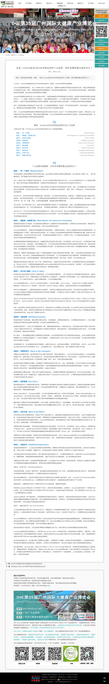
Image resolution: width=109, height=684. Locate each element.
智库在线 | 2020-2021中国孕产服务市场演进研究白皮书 (28, 566)
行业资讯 (21, 55)
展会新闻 (102, 53)
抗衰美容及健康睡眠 (27, 637)
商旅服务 (60, 3)
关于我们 (91, 3)
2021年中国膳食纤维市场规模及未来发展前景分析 (26, 563)
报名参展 (102, 16)
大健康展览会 (61, 677)
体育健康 (17, 639)
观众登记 (102, 20)
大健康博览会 (52, 677)
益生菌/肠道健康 (49, 637)
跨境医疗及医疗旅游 (64, 637)
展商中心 (39, 3)
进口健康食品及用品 (52, 634)
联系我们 (75, 674)
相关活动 (70, 3)
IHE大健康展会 (49, 631)
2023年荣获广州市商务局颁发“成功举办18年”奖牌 (46, 628)
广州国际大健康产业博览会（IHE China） (53, 674)
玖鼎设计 (75, 677)
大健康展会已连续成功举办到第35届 (69, 625)
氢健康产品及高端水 (67, 634)
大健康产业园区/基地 (28, 639)
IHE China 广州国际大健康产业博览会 (26, 631)
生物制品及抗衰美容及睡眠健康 (83, 637)
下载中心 (102, 40)
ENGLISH (101, 3)
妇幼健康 (39, 637)
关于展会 (29, 3)
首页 (19, 3)
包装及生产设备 (42, 639)
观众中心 (50, 3)
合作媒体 (102, 61)
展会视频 (102, 65)
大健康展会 (44, 677)
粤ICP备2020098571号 (49, 679)
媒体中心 (81, 3)
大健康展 (69, 677)
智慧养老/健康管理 (82, 634)
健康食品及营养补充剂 (35, 634)
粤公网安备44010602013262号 (68, 679)
